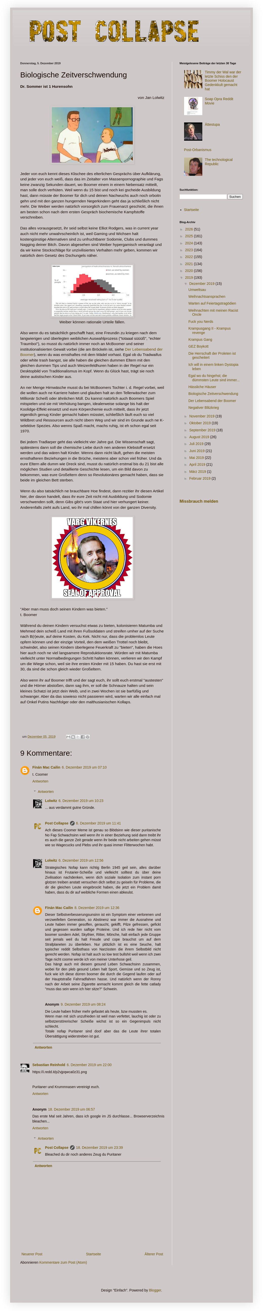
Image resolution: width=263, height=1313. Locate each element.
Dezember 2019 (202, 284)
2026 (189, 229)
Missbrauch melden (199, 501)
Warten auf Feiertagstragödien (212, 303)
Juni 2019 (197, 451)
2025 (189, 236)
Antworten (40, 781)
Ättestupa (212, 124)
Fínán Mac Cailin (46, 767)
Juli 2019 (196, 444)
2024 (189, 243)
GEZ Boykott (198, 346)
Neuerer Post (31, 1254)
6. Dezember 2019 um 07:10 (84, 767)
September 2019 (202, 430)
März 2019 (198, 472)
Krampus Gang (200, 339)
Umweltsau (197, 290)
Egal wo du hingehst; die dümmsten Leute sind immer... (214, 378)
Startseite (93, 1254)
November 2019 (202, 416)
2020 (189, 271)
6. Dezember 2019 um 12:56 (80, 860)
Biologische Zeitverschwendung (213, 394)
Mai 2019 (197, 458)
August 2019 (199, 437)
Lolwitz (51, 801)
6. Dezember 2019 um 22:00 (89, 1065)
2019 (189, 278)
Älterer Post (154, 1254)
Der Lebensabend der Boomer (212, 401)
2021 (189, 264)
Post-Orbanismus (197, 150)
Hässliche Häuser (202, 387)
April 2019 (197, 464)
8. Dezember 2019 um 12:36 (96, 908)
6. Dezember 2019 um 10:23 (80, 801)
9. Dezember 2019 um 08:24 (83, 1004)
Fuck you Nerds (200, 322)
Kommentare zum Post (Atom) (63, 1262)
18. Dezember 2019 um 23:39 (99, 1148)
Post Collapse (57, 823)
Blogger (155, 1290)
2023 (189, 250)
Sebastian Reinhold (48, 1065)
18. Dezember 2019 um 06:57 (71, 1109)
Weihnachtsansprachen (206, 296)
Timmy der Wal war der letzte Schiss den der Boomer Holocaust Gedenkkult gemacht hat (223, 80)
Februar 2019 (200, 478)
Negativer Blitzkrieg (203, 408)
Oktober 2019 (200, 423)
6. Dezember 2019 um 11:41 (98, 823)
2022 (189, 257)
